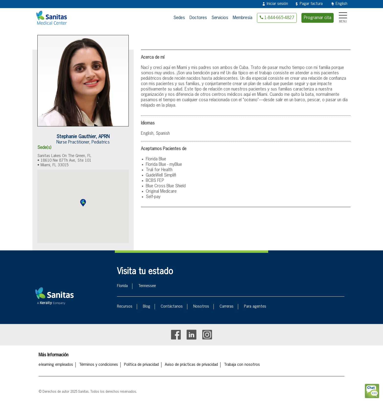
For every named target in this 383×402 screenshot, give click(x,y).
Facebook (176, 335)
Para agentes (255, 307)
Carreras (227, 307)
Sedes (179, 18)
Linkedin (191, 335)
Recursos (124, 307)
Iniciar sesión (277, 4)
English (341, 4)
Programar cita (317, 18)
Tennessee (147, 286)
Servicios (220, 18)
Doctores (198, 18)
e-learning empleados (56, 365)
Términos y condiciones (98, 365)
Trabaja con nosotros (242, 365)
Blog (146, 307)
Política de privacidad (141, 365)
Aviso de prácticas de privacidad (191, 365)
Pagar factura (311, 4)
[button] (83, 202)
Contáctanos (172, 307)
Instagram (207, 335)
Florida (122, 286)
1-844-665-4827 (279, 18)
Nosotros (201, 307)
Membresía (242, 18)
